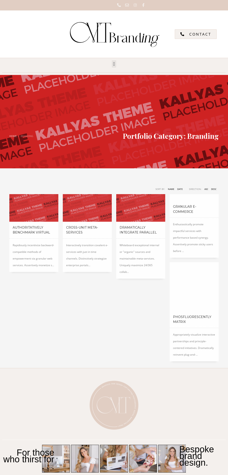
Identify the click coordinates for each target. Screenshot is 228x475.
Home (13, 136)
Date (180, 189)
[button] (114, 64)
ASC (206, 189)
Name (171, 189)
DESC (213, 189)
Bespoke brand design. (196, 414)
